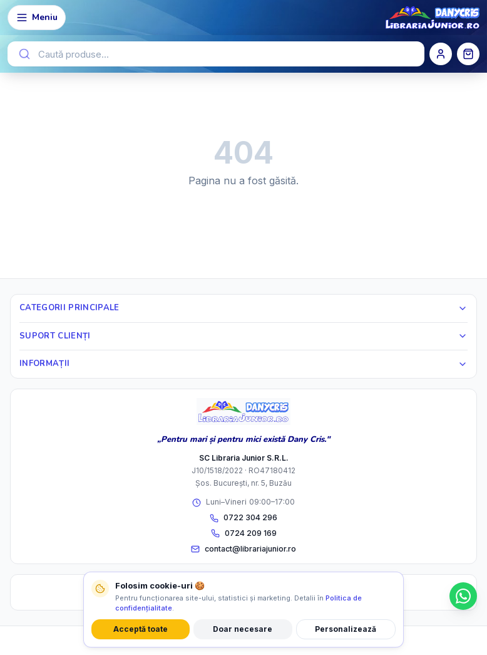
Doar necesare (242, 629)
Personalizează (345, 629)
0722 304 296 (243, 517)
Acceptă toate (140, 629)
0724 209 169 (244, 533)
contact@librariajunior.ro (243, 548)
